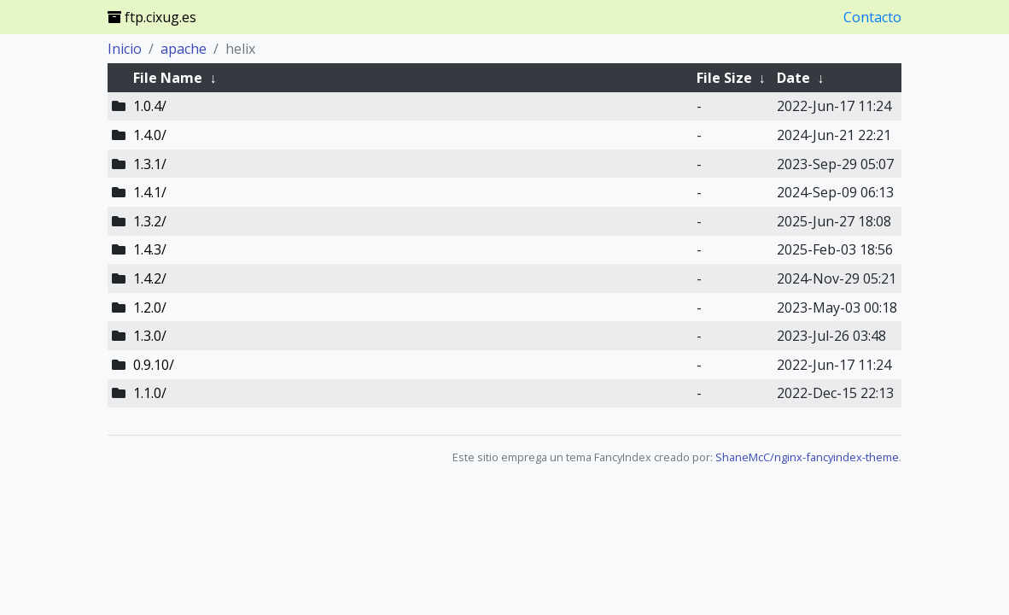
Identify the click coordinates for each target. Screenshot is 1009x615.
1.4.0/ (149, 135)
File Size (724, 77)
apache (183, 48)
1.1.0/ (149, 393)
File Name (167, 77)
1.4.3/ (149, 249)
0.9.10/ (153, 364)
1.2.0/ (149, 307)
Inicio (125, 48)
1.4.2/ (149, 278)
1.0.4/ (149, 106)
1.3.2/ (149, 221)
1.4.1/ (149, 192)
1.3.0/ (149, 335)
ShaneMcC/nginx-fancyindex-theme (807, 457)
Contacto (872, 17)
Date (793, 77)
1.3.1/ (149, 164)
